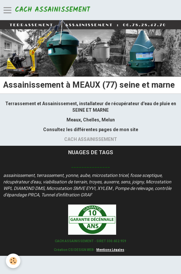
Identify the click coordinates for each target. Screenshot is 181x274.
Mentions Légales (110, 250)
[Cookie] (13, 261)
